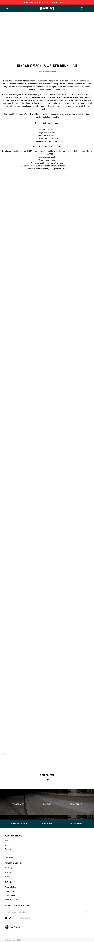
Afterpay (8, 872)
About (7, 840)
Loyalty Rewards (11, 895)
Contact (8, 849)
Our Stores (9, 857)
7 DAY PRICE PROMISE (76, 823)
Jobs (6, 853)
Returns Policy (10, 887)
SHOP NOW (65, 2)
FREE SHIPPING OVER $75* (18, 823)
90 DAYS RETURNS (47, 823)
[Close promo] (92, 2)
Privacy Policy (10, 891)
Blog (6, 845)
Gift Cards (8, 868)
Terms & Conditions (12, 899)
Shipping (8, 876)
